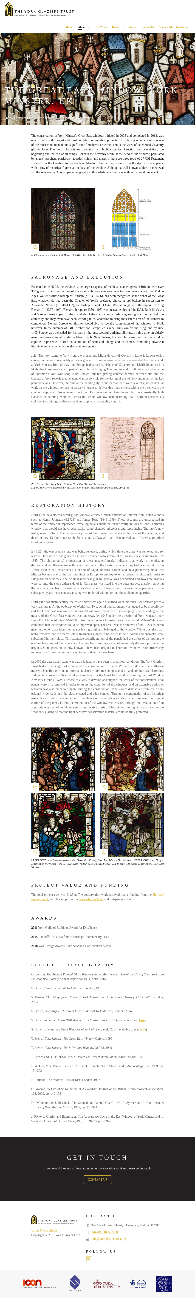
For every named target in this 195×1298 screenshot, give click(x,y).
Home (69, 27)
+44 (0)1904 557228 (105, 1232)
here (142, 1020)
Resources (118, 27)
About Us (83, 27)
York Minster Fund (91, 899)
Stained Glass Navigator (173, 27)
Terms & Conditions (44, 1230)
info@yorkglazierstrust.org (109, 1239)
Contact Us (147, 27)
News (132, 27)
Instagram (88, 1258)
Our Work (100, 27)
